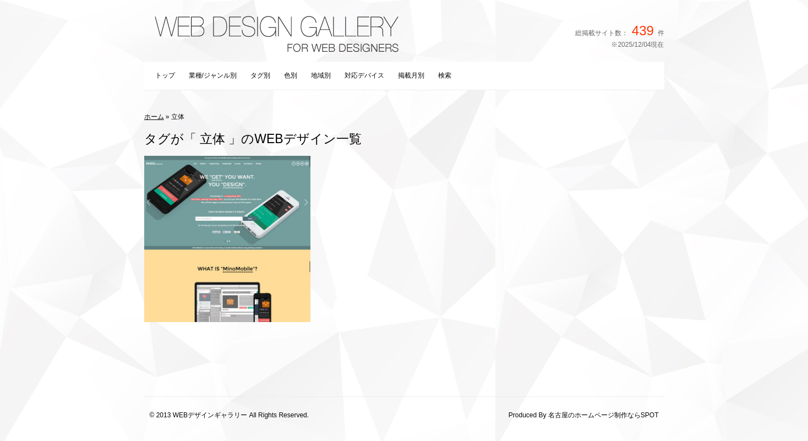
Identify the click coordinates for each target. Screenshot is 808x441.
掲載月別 (411, 75)
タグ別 (260, 75)
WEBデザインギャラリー (210, 415)
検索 (444, 75)
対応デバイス (364, 75)
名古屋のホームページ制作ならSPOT (603, 415)
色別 (290, 75)
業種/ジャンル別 (213, 75)
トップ (165, 75)
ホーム (154, 117)
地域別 (321, 75)
